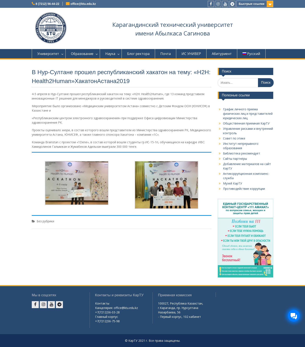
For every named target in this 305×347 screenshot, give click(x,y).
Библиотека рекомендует (241, 153)
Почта (165, 53)
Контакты (102, 303)
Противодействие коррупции (244, 189)
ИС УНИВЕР (191, 53)
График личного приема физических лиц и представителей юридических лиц (248, 113)
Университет (48, 53)
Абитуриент (222, 53)
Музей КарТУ (232, 183)
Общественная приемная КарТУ (246, 123)
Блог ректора (138, 53)
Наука (110, 53)
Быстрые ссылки (251, 3)
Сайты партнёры (235, 159)
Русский (251, 53)
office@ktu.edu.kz (83, 3)
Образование (82, 53)
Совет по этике (234, 138)
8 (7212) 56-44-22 (47, 3)
